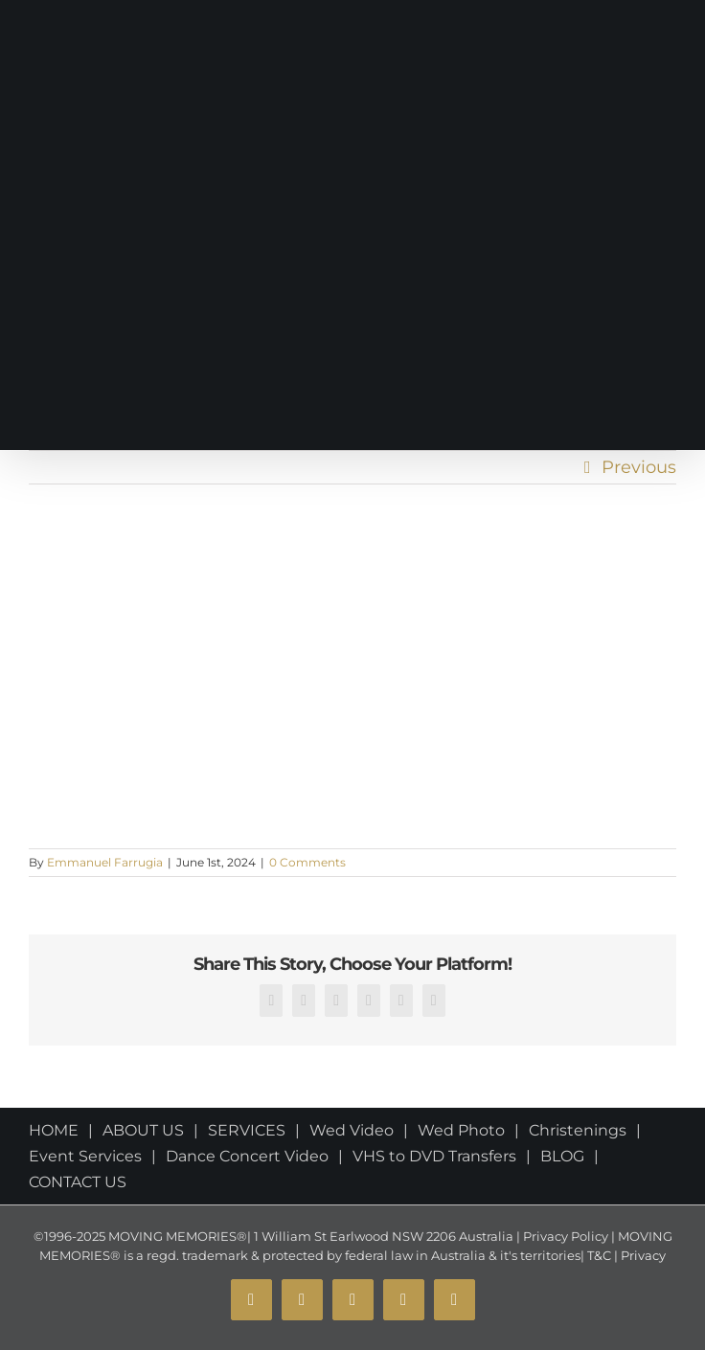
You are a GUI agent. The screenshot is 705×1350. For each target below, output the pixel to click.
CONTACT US (77, 1182)
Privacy (642, 1255)
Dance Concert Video (247, 1156)
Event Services (85, 1156)
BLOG (562, 1156)
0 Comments (307, 862)
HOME (54, 1130)
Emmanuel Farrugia (105, 862)
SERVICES (246, 1130)
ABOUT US (143, 1130)
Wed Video (351, 1130)
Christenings (577, 1130)
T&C (597, 1255)
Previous (639, 467)
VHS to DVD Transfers (434, 1156)
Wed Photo (461, 1130)
